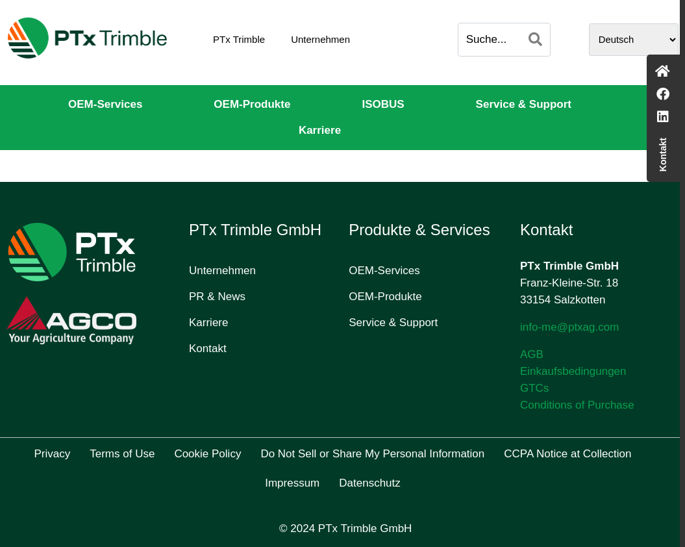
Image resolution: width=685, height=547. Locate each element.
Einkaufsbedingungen (573, 371)
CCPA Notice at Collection (567, 454)
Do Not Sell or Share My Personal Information (372, 454)
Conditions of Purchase (577, 405)
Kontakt (208, 348)
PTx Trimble (239, 39)
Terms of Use (122, 454)
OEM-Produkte (252, 104)
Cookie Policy (207, 454)
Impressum (292, 483)
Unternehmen (320, 39)
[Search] (535, 39)
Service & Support (523, 104)
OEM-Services (105, 104)
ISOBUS (383, 104)
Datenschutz (370, 483)
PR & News (217, 296)
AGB (531, 354)
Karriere (320, 130)
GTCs (534, 388)
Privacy (52, 454)
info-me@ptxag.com (569, 327)
